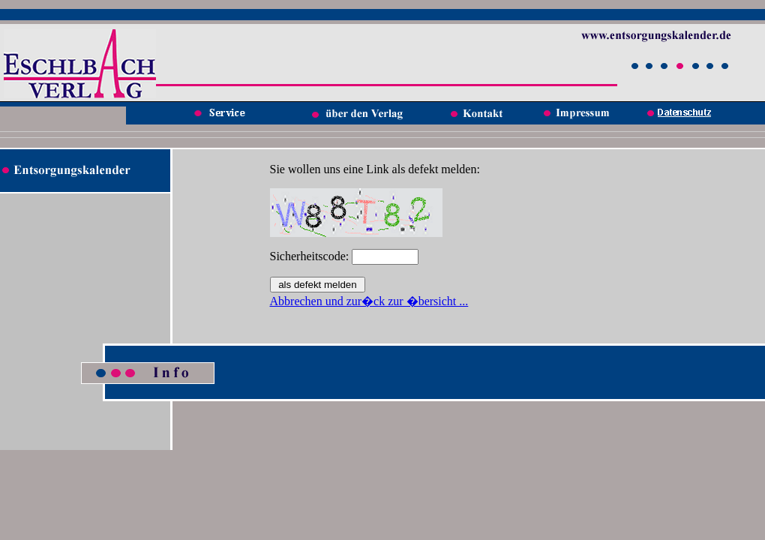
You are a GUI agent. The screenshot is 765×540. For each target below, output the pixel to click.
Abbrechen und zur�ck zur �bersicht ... (369, 301)
